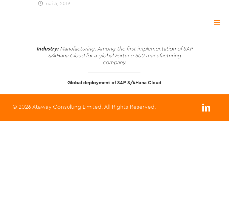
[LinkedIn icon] (206, 109)
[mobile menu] (217, 22)
